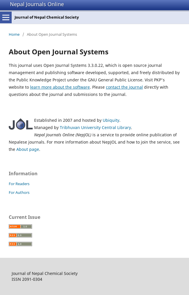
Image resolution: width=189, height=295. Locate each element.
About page (27, 149)
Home (14, 34)
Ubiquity (111, 120)
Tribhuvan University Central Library (95, 127)
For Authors (19, 192)
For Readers (19, 183)
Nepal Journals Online (37, 4)
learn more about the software (60, 87)
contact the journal (124, 87)
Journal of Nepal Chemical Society (47, 17)
